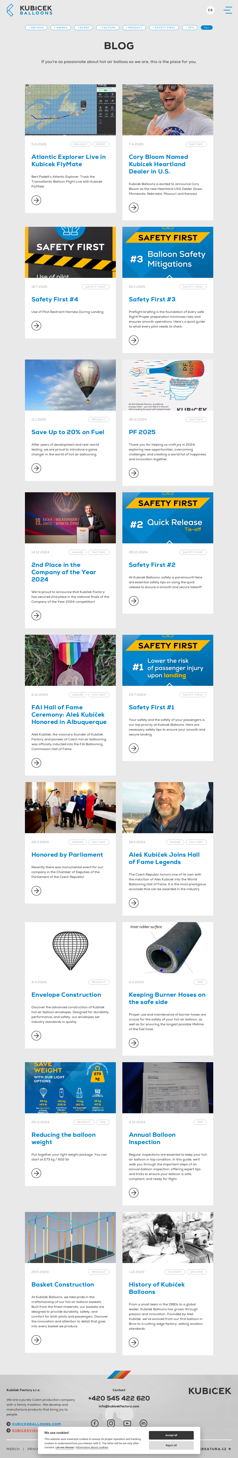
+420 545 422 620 (119, 1398)
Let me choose (65, 1447)
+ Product (134, 27)
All (207, 27)
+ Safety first (164, 27)
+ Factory (108, 27)
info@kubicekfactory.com (119, 1406)
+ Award (60, 27)
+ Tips (189, 27)
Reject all (171, 1445)
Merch (13, 1449)
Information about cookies (92, 1447)
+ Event (83, 27)
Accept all (171, 1435)
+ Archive (36, 27)
